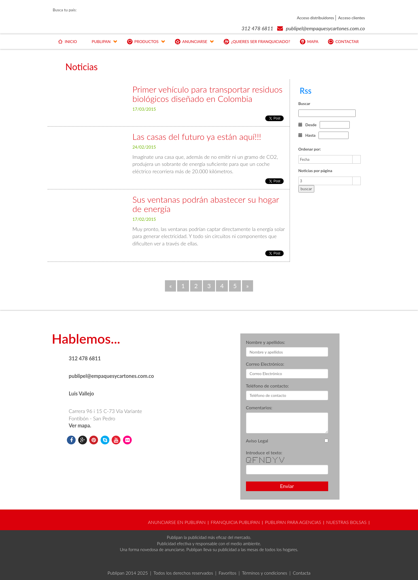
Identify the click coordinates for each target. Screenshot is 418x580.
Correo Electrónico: (265, 364)
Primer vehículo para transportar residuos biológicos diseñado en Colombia (207, 94)
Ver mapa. (80, 425)
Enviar (287, 486)
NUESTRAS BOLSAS (346, 522)
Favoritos (227, 572)
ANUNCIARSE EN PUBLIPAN (177, 522)
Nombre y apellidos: (265, 342)
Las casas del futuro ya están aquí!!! (196, 136)
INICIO (66, 42)
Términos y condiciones (264, 572)
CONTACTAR (342, 42)
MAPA (309, 42)
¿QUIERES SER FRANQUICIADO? (256, 42)
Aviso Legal (257, 440)
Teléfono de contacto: (267, 385)
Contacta (301, 572)
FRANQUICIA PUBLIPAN (235, 522)
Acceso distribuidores (315, 17)
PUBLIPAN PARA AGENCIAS (293, 522)
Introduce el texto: (264, 452)
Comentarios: (259, 407)
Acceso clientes (351, 17)
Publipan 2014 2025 (128, 572)
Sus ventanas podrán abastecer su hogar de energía (205, 204)
